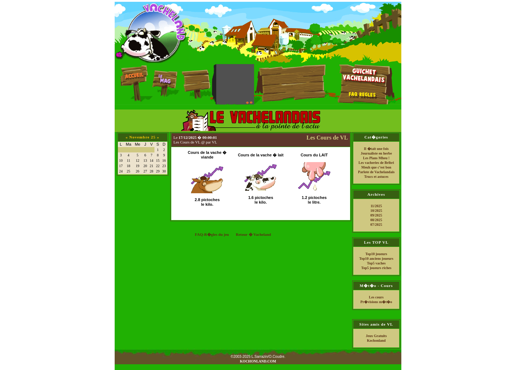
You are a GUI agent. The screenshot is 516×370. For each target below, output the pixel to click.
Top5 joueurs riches (376, 268)
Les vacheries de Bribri (376, 163)
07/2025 (376, 225)
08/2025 (376, 220)
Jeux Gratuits (376, 336)
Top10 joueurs (376, 254)
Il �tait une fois (376, 149)
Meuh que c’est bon (376, 167)
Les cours (376, 297)
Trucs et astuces (376, 177)
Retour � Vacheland (253, 234)
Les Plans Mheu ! (376, 158)
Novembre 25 (142, 137)
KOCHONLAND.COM (258, 361)
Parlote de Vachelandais (376, 172)
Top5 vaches (376, 263)
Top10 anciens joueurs (376, 259)
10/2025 (376, 211)
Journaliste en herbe (376, 153)
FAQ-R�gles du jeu (212, 234)
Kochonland (376, 340)
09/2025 (376, 215)
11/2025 (376, 206)
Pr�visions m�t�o (376, 302)
